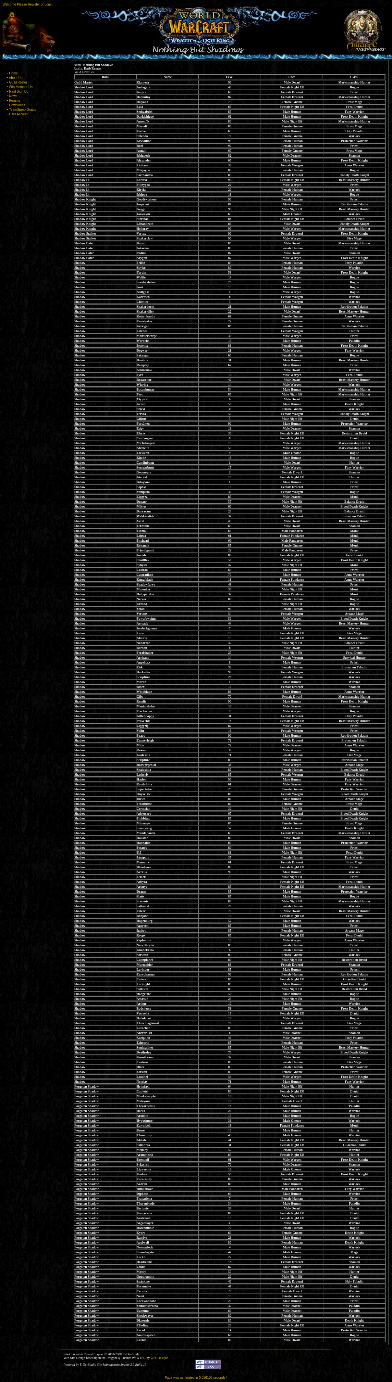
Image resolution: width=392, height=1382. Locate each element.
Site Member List (21, 87)
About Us (15, 78)
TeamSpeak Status (22, 109)
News (13, 96)
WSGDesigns (159, 1358)
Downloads (17, 105)
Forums (14, 100)
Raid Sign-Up (18, 91)
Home (13, 73)
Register (34, 4)
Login (48, 4)
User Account (18, 114)
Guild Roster (18, 82)
